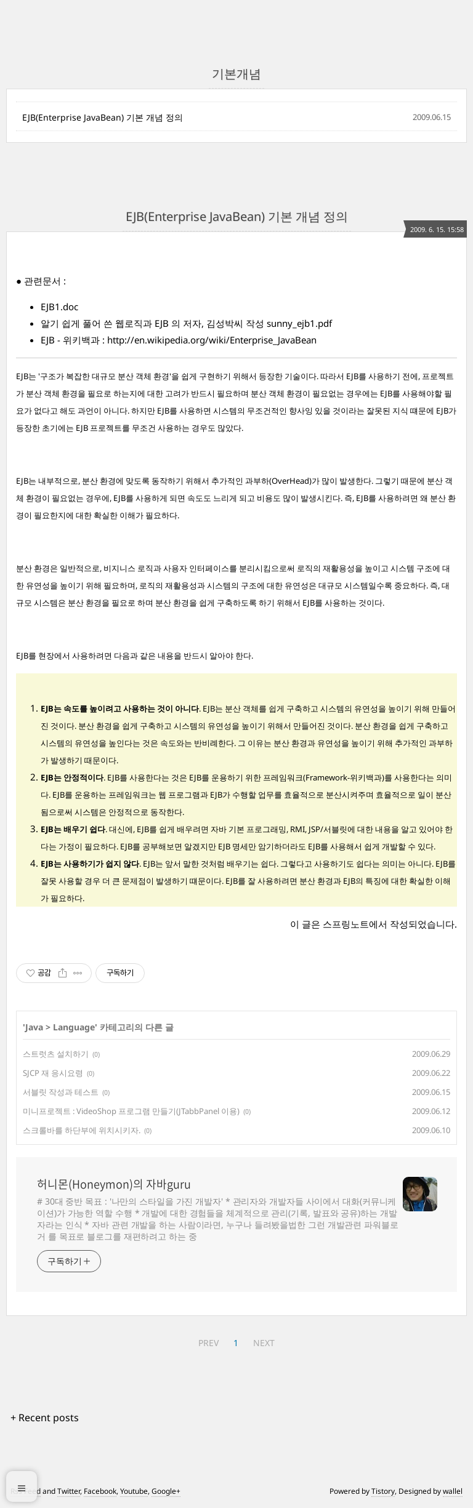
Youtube (134, 1491)
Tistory (383, 1491)
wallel (453, 1491)
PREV (208, 1343)
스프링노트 (346, 924)
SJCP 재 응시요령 (53, 1072)
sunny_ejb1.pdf (299, 323)
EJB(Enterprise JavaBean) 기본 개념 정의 (102, 117)
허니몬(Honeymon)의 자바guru (114, 1184)
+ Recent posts (44, 1417)
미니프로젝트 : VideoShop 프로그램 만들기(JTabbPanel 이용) (131, 1111)
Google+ (166, 1491)
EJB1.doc (59, 306)
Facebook (100, 1491)
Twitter (68, 1491)
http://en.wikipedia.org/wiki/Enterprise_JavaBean (212, 340)
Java (34, 1027)
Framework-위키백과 (343, 777)
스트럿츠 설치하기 (56, 1053)
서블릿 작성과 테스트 (61, 1091)
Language (74, 1027)
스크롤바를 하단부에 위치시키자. (81, 1130)
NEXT (264, 1343)
